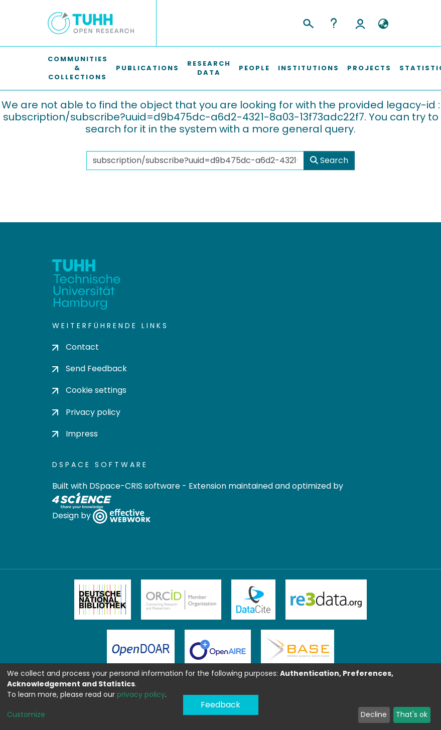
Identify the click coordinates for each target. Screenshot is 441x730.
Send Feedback (89, 368)
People (254, 68)
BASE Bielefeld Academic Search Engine (297, 649)
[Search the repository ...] (195, 160)
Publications (147, 68)
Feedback (220, 704)
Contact (75, 347)
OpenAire (218, 650)
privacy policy (141, 694)
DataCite (253, 599)
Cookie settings (89, 390)
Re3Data (326, 599)
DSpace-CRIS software (134, 486)
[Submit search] (308, 22)
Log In (360, 23)
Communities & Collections (78, 68)
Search (329, 160)
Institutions (308, 68)
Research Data (209, 68)
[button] (383, 24)
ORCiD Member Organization (181, 600)
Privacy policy (86, 412)
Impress (75, 434)
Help (334, 23)
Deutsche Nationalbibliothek (102, 600)
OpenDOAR (141, 650)
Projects (369, 68)
